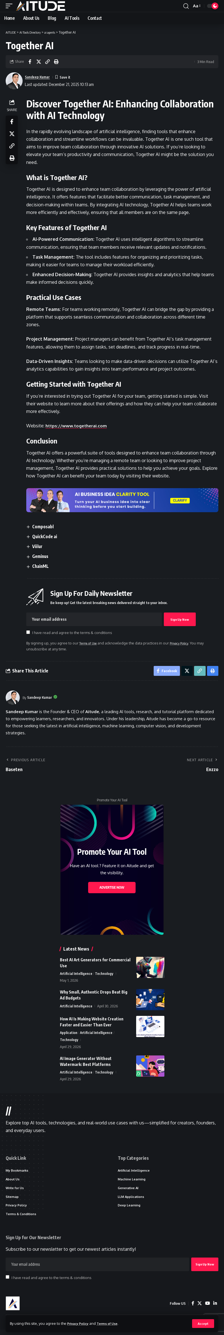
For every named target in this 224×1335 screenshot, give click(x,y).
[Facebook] (192, 1308)
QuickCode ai (46, 536)
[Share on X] (39, 61)
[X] (199, 1308)
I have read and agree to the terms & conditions (73, 632)
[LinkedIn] (215, 1308)
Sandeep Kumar (39, 76)
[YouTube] (207, 1308)
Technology (104, 975)
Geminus (42, 556)
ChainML (42, 566)
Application (69, 1034)
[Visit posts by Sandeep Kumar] (13, 699)
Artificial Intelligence (76, 975)
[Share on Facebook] (30, 61)
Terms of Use (112, 1323)
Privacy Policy (79, 1323)
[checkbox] (29, 632)
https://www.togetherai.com (79, 426)
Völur (39, 546)
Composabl (45, 526)
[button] (203, 1323)
